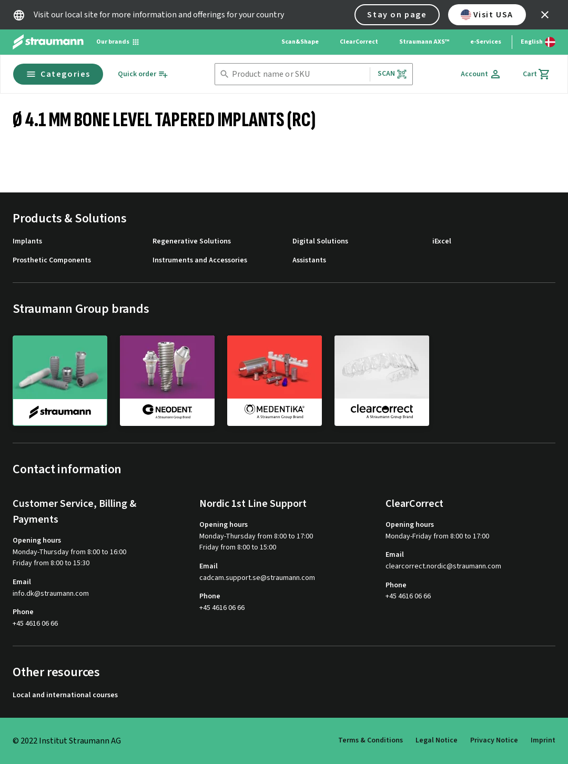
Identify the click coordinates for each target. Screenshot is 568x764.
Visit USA (487, 15)
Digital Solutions (320, 242)
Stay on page (397, 15)
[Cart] (537, 74)
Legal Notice (436, 740)
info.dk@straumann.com (51, 594)
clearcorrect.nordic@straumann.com (443, 567)
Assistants (309, 261)
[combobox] (299, 74)
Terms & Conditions (370, 740)
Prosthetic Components (52, 261)
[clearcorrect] (381, 380)
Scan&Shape (300, 41)
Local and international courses (65, 695)
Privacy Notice (494, 740)
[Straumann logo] (48, 42)
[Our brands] (118, 42)
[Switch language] (538, 42)
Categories (58, 74)
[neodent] (167, 380)
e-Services (485, 41)
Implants (27, 242)
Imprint (543, 740)
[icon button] (544, 14)
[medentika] (274, 380)
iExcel (441, 242)
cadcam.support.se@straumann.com (257, 578)
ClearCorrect (359, 41)
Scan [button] (392, 73)
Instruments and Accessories (200, 261)
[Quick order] (143, 74)
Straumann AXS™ (424, 41)
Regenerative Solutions (192, 242)
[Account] (481, 74)
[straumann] (60, 380)
